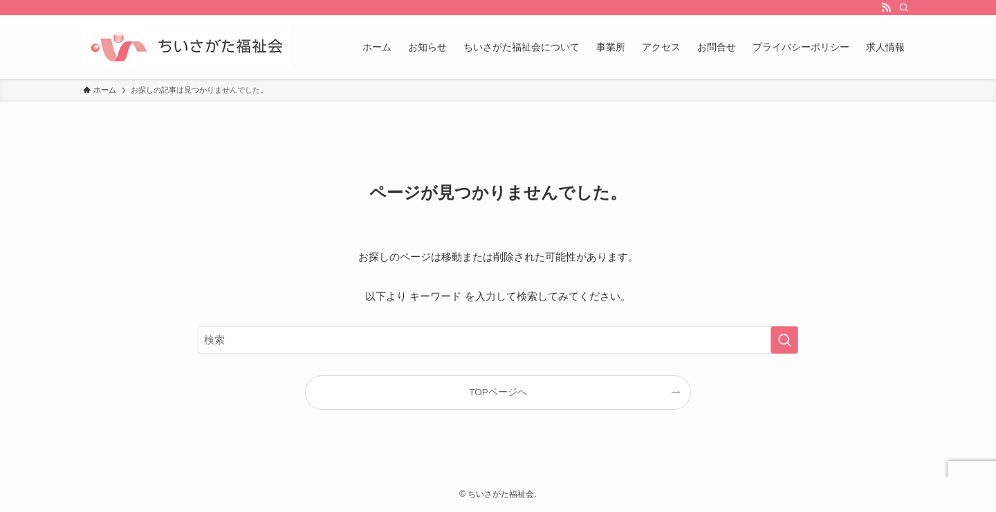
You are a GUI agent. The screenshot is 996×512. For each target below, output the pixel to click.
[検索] (904, 7)
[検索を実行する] (784, 340)
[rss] (886, 7)
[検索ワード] (498, 340)
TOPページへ (498, 392)
